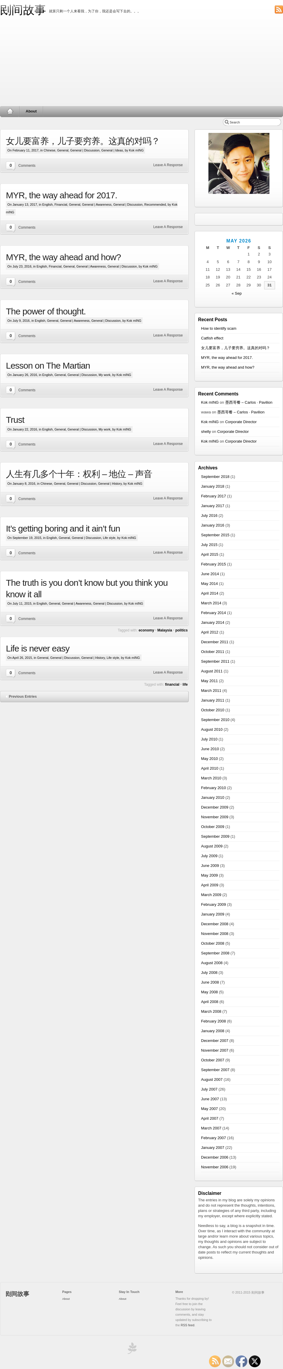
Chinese (49, 150)
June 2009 (210, 865)
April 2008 (209, 1001)
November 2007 (214, 1050)
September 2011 (215, 661)
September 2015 (215, 535)
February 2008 (213, 1021)
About (31, 111)
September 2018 (215, 476)
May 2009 (209, 875)
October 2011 (212, 651)
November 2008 (214, 933)
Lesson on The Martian (48, 365)
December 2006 (214, 1157)
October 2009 (212, 826)
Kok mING (210, 402)
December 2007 (214, 1040)
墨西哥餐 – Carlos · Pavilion (248, 402)
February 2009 (213, 904)
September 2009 (215, 836)
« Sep (237, 293)
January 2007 (212, 1147)
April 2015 (209, 554)
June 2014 (210, 574)
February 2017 (213, 496)
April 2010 (209, 768)
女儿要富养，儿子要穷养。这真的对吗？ (83, 141)
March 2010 (211, 778)
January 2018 (212, 486)
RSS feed (187, 1325)
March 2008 (211, 1011)
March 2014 (211, 603)
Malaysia (164, 630)
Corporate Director (241, 422)
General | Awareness (96, 204)
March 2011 (211, 690)
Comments (26, 166)
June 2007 (210, 1099)
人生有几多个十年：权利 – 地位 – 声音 (79, 474)
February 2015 (213, 564)
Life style (109, 538)
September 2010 (215, 720)
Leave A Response (168, 165)
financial (172, 684)
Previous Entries (23, 697)
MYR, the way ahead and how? (63, 257)
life (184, 684)
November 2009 (214, 817)
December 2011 (214, 642)
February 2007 (213, 1138)
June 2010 (210, 749)
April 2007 (209, 1118)
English (47, 204)
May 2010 (209, 758)
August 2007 (212, 1079)
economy (146, 630)
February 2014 (213, 613)
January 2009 (212, 914)
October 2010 (212, 710)
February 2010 (213, 788)
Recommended (155, 204)
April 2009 (209, 885)
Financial (61, 204)
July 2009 (209, 856)
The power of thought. (46, 311)
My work (105, 375)
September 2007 (215, 1070)
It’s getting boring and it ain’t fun (63, 528)
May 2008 (209, 992)
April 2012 (209, 632)
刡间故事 (23, 10)
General (62, 150)
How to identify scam (218, 328)
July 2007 (209, 1089)
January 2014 (212, 622)
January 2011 (212, 700)
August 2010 (212, 729)
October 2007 (212, 1060)
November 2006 (214, 1167)
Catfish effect (212, 338)
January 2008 (212, 1031)
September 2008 (215, 953)
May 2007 (209, 1108)
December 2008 (214, 924)
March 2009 (211, 895)
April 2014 (209, 593)
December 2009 (214, 807)
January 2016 (212, 525)
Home (10, 111)
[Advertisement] (141, 62)
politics (181, 630)
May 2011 (209, 681)
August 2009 (212, 846)
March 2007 (211, 1128)
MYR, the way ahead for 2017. (61, 195)
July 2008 (209, 972)
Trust (15, 420)
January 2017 (212, 506)
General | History (110, 483)
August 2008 (212, 963)
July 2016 (209, 515)
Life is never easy (37, 648)
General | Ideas (112, 150)
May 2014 (209, 583)
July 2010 (209, 739)
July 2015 (209, 544)
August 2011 (212, 671)
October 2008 (212, 943)
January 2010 (212, 797)
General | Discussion (84, 150)
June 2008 (210, 982)
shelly (206, 431)
